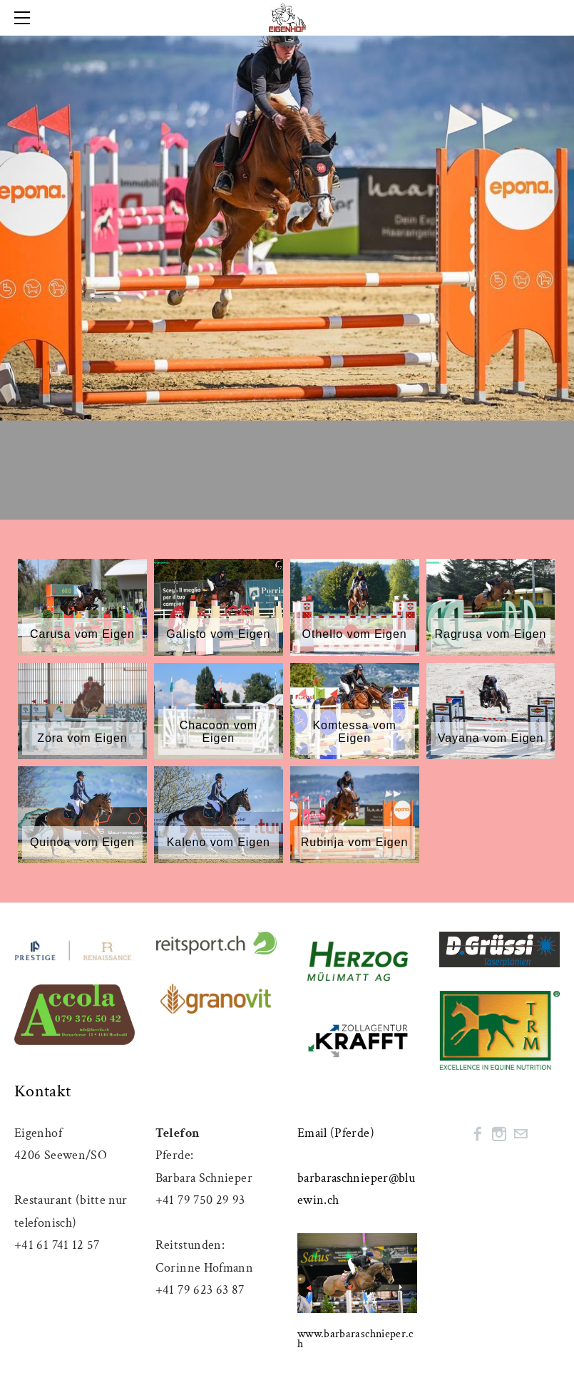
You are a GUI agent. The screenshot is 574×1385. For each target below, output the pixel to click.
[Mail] (520, 1134)
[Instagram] (499, 1134)
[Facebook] (478, 1134)
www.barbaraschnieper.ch (355, 1339)
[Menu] (25, 18)
